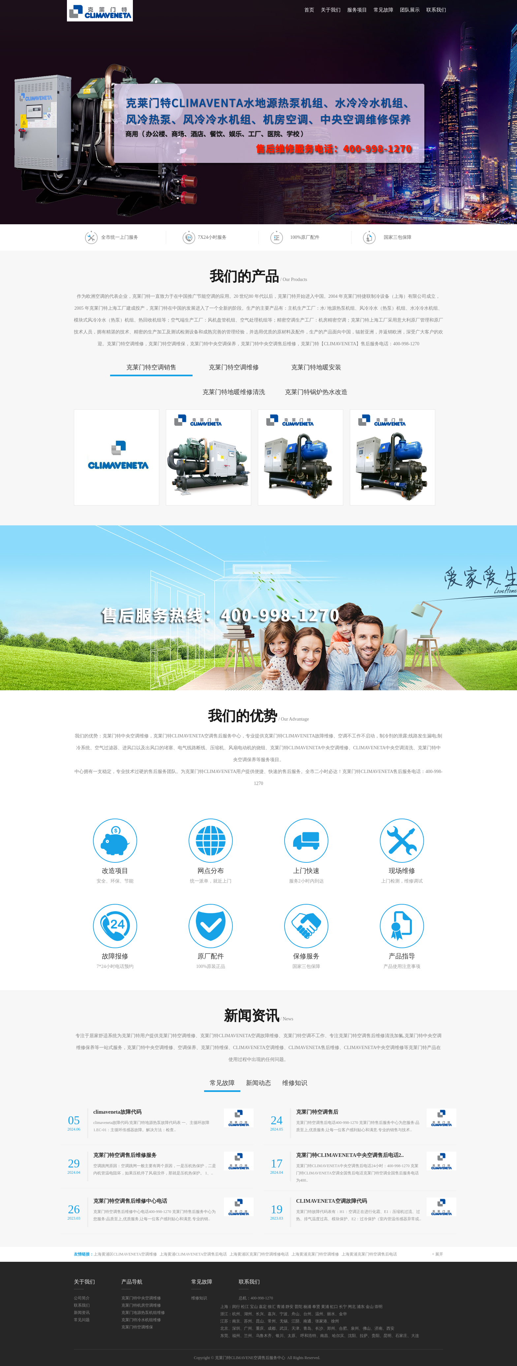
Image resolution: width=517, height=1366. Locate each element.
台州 (307, 1314)
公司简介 (82, 1298)
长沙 (319, 1328)
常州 (272, 1321)
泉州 (355, 1328)
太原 (291, 1335)
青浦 (281, 1306)
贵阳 (376, 1335)
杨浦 (307, 1306)
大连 (415, 1335)
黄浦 (325, 1306)
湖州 (248, 1314)
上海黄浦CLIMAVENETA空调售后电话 (193, 1254)
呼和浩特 (308, 1335)
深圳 (236, 1328)
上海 (224, 1306)
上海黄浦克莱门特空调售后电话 (369, 1254)
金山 (370, 1306)
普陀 (298, 1306)
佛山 (367, 1328)
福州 (236, 1335)
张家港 (321, 1321)
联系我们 (436, 10)
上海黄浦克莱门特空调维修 (315, 1254)
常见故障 (383, 10)
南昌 (324, 1335)
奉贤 (316, 1306)
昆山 (260, 1321)
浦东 (361, 1306)
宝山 (254, 1306)
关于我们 (331, 10)
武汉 (284, 1328)
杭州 (236, 1314)
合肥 (343, 1328)
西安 (390, 1328)
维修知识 (199, 1298)
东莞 (224, 1335)
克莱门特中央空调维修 (141, 1298)
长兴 (260, 1314)
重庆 (260, 1328)
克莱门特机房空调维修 (141, 1305)
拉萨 (364, 1335)
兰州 (248, 1335)
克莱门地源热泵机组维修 (143, 1312)
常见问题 (82, 1320)
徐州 (335, 1321)
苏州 (248, 1321)
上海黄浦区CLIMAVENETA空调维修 (125, 1254)
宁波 (284, 1314)
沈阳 (352, 1335)
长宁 (343, 1306)
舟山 (295, 1314)
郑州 (331, 1328)
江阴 (295, 1321)
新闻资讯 (82, 1312)
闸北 (352, 1306)
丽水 (331, 1314)
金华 (343, 1314)
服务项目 (357, 10)
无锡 (284, 1321)
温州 (319, 1314)
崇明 (378, 1306)
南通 (307, 1321)
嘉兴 (272, 1314)
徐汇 (272, 1306)
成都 (272, 1328)
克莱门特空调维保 (137, 1327)
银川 (280, 1335)
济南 (378, 1328)
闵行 (236, 1306)
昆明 (387, 1335)
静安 (289, 1306)
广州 (248, 1328)
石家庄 (401, 1335)
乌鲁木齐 (264, 1335)
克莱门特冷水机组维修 (141, 1320)
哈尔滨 (338, 1335)
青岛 (307, 1328)
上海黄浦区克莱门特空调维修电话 (259, 1254)
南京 (236, 1321)
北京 (224, 1328)
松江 (245, 1306)
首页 (309, 10)
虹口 (334, 1306)
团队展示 (410, 10)
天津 (295, 1328)
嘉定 (263, 1306)
